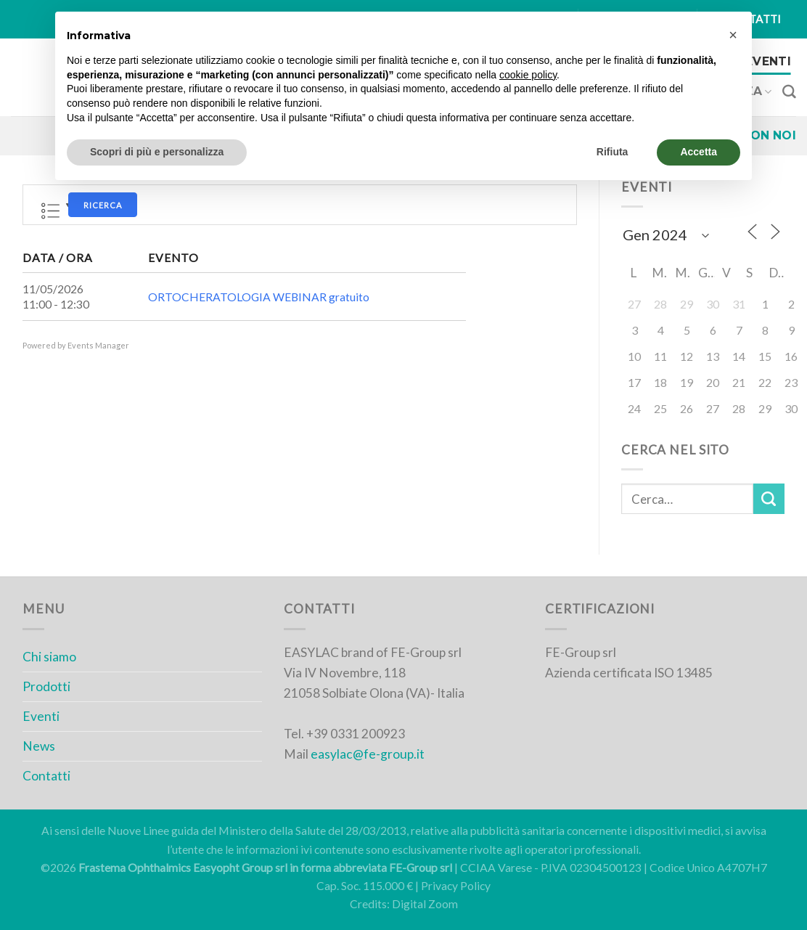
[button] (733, 34)
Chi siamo (49, 656)
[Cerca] (789, 91)
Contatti (46, 775)
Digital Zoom (425, 903)
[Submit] (769, 499)
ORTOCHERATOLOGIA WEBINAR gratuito (258, 296)
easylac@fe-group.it (368, 754)
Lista (50, 211)
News (38, 746)
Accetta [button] (698, 152)
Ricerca (102, 205)
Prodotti (46, 686)
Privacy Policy (456, 885)
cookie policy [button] (528, 75)
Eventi (768, 61)
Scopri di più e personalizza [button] (157, 152)
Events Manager (98, 345)
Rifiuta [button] (612, 152)
